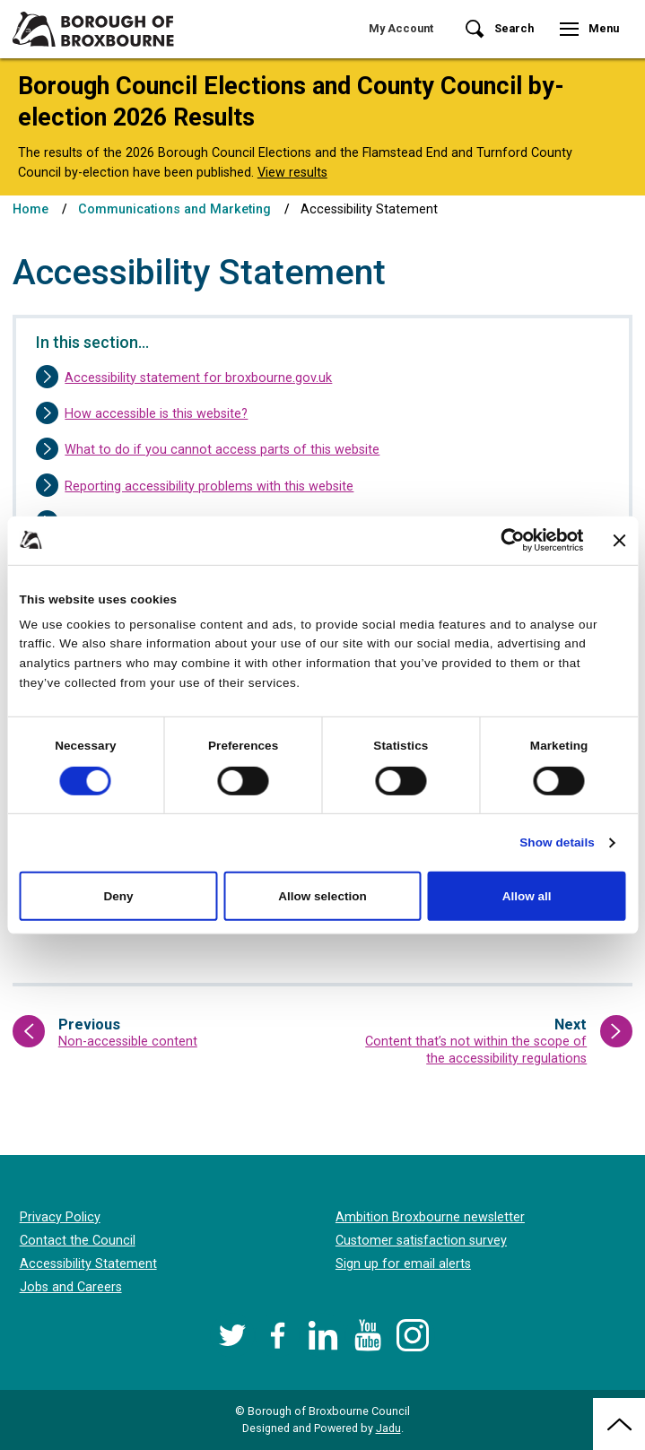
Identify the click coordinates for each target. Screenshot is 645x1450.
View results (292, 172)
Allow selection (322, 896)
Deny (118, 896)
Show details (557, 842)
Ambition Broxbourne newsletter (430, 1217)
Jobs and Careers (71, 1287)
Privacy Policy (60, 1217)
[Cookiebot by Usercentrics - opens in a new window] (504, 540)
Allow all (527, 896)
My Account (401, 28)
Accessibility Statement (88, 1264)
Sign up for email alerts (403, 1264)
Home (30, 209)
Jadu (388, 1428)
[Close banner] (620, 540)
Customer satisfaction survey (421, 1240)
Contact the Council (77, 1240)
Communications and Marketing (174, 209)
